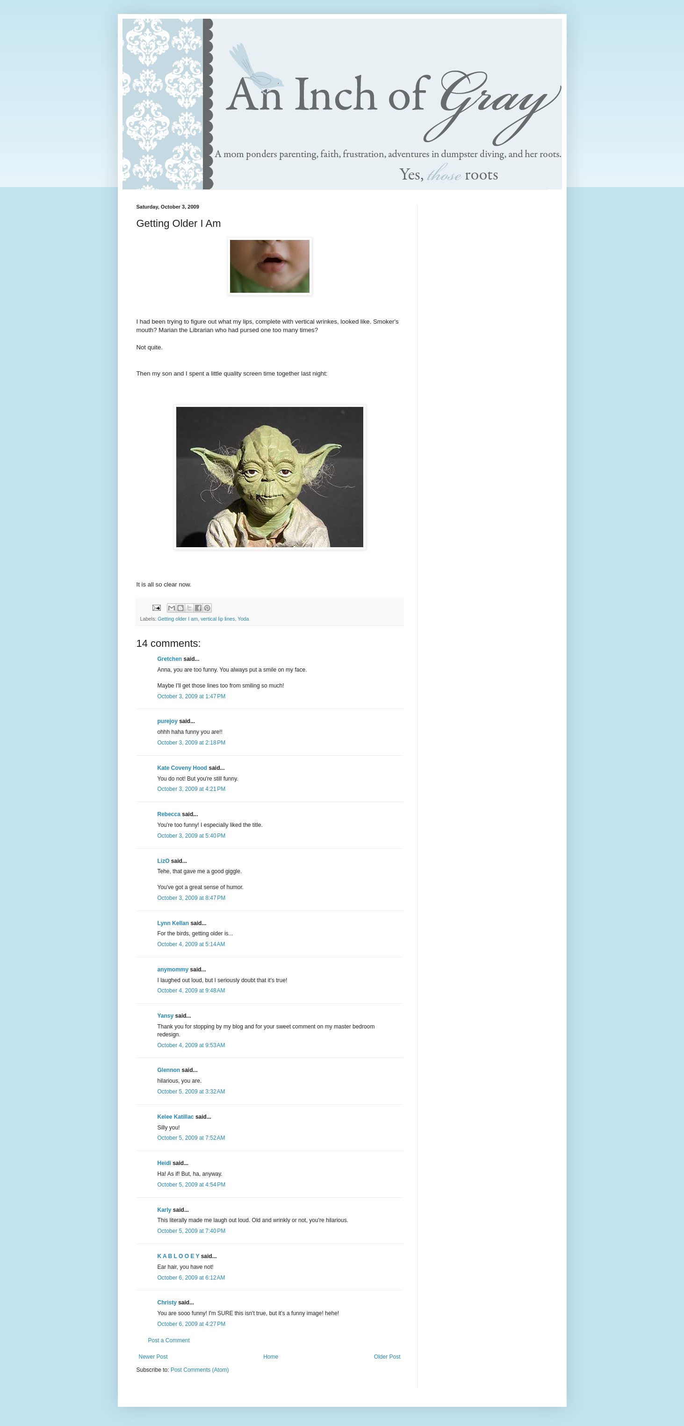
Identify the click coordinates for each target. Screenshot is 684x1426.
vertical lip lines (218, 619)
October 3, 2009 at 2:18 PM (192, 742)
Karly (165, 1210)
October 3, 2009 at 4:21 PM (192, 789)
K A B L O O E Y (179, 1256)
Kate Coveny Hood (183, 768)
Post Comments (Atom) (200, 1370)
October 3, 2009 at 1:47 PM (192, 696)
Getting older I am (178, 619)
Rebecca (169, 814)
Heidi (164, 1163)
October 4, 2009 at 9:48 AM (191, 990)
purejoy (168, 721)
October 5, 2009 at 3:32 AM (191, 1091)
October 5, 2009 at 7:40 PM (192, 1231)
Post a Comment (169, 1340)
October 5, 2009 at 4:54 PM (192, 1184)
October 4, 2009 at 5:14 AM (191, 944)
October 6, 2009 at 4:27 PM (192, 1324)
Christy (167, 1302)
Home (270, 1357)
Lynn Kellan (173, 923)
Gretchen (170, 659)
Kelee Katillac (176, 1117)
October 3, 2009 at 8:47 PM (192, 898)
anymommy (173, 969)
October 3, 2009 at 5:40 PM (192, 835)
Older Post (387, 1357)
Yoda (243, 619)
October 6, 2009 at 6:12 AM (191, 1277)
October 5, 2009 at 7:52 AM (191, 1138)
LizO (164, 861)
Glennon (169, 1070)
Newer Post (153, 1357)
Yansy (166, 1016)
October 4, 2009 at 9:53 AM (191, 1045)
